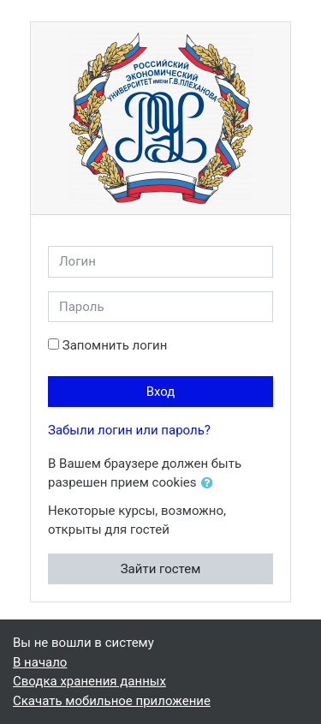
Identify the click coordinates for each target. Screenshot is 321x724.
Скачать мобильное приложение (112, 701)
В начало (40, 662)
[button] (210, 483)
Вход (160, 391)
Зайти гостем (161, 569)
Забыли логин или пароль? (129, 430)
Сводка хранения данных (89, 681)
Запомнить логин (115, 345)
